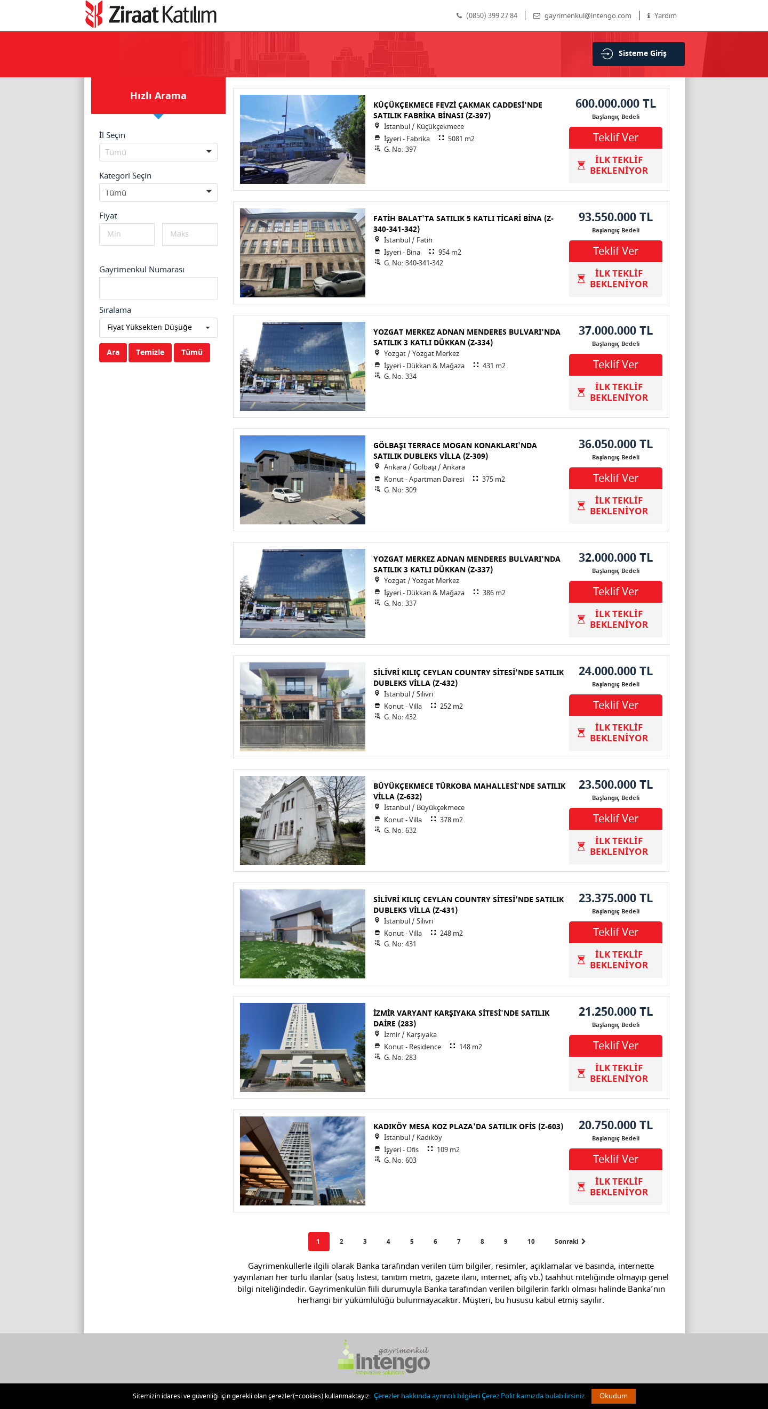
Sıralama (115, 310)
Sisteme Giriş (643, 53)
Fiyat (108, 215)
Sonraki (570, 1241)
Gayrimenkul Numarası (142, 269)
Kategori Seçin (125, 176)
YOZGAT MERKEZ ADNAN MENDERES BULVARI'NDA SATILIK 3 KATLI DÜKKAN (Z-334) (467, 338)
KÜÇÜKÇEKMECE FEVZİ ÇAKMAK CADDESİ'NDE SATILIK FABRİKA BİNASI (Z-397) (457, 111)
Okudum (613, 1396)
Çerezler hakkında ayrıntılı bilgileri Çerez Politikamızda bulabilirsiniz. (480, 1396)
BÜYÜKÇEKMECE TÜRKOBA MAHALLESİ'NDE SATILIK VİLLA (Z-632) (469, 792)
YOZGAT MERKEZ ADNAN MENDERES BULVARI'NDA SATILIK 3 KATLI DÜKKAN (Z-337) (467, 565)
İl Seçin (112, 135)
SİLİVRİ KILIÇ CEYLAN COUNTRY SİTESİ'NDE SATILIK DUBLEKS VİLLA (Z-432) (468, 678)
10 (532, 1241)
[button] (158, 152)
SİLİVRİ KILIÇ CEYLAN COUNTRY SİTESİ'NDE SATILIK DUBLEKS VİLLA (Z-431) (468, 905)
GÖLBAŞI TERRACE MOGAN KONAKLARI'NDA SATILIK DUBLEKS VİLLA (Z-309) (455, 451)
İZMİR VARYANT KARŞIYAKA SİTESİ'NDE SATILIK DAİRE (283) (461, 1019)
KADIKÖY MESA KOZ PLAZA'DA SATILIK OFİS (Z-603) (468, 1126)
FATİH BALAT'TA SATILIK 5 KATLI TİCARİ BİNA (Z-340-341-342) (463, 224)
